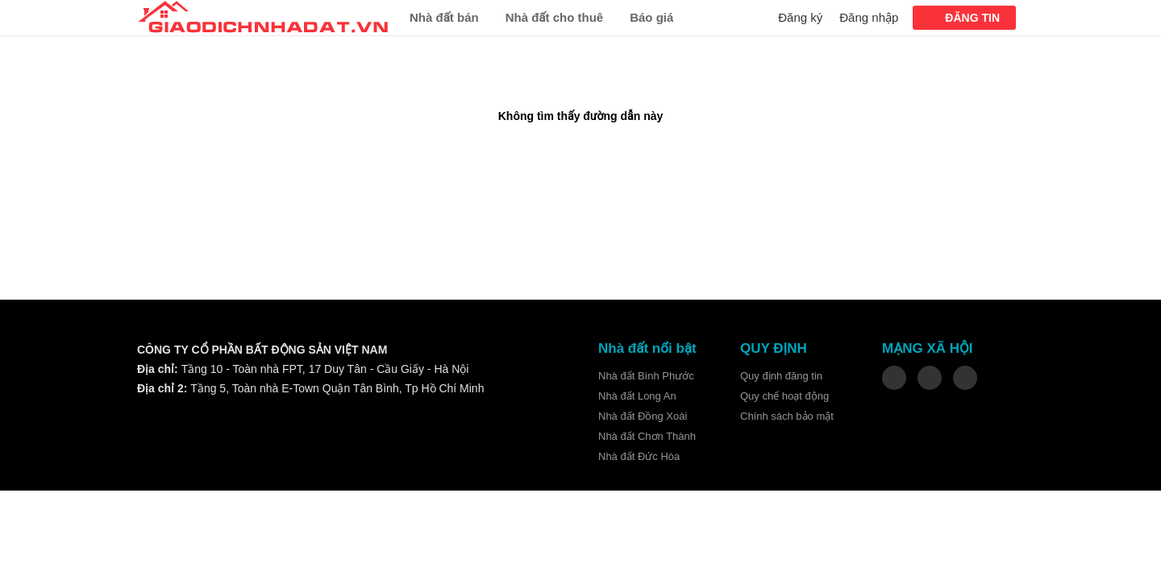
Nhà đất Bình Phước (646, 376)
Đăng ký (800, 17)
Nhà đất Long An (637, 396)
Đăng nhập (868, 17)
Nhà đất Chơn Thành (647, 436)
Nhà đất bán (444, 17)
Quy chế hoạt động (784, 396)
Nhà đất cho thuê (555, 17)
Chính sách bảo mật (787, 416)
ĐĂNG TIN (972, 17)
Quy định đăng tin (781, 376)
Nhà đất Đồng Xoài (642, 416)
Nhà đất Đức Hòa (639, 456)
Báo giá (651, 17)
